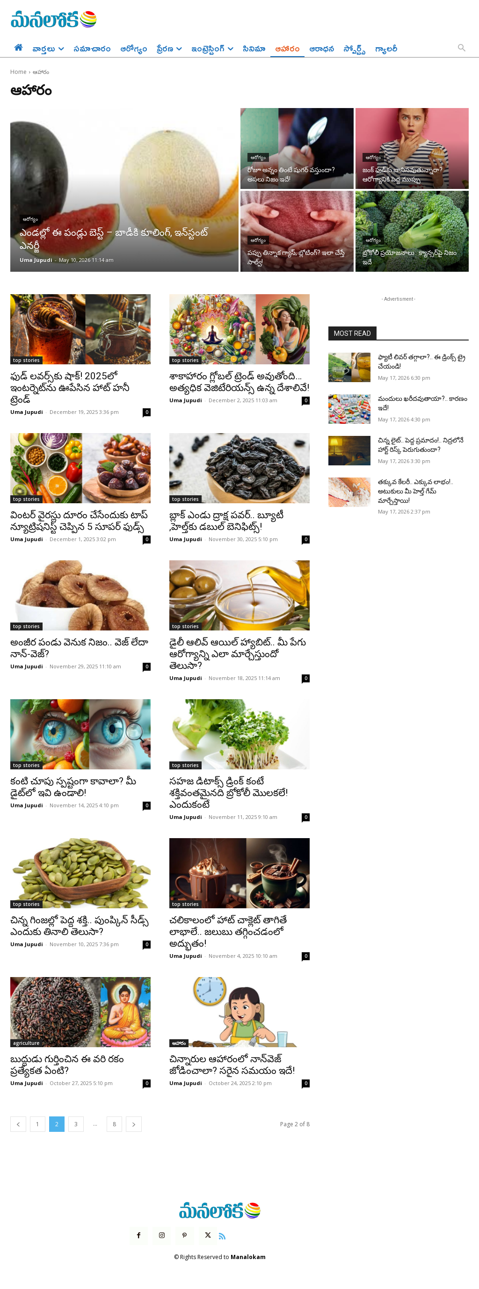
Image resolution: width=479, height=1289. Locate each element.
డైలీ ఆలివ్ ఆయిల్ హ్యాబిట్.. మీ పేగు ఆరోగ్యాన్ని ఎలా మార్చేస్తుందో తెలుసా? (237, 654)
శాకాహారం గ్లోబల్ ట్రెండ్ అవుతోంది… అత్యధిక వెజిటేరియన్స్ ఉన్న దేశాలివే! (239, 381)
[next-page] (134, 1124)
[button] (462, 49)
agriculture (26, 1043)
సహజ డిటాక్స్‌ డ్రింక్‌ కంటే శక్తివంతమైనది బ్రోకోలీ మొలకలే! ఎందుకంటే (228, 792)
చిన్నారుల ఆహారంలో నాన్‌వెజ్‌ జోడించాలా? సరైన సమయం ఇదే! (232, 1064)
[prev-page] (18, 1124)
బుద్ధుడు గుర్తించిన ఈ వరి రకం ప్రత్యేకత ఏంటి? (67, 1064)
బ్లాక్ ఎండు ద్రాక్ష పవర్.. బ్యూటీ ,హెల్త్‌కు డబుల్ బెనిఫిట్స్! (226, 520)
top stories (26, 360)
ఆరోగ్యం (30, 219)
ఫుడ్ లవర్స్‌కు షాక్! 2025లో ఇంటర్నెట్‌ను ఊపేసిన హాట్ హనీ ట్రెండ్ (70, 387)
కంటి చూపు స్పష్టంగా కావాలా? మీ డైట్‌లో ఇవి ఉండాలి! (73, 786)
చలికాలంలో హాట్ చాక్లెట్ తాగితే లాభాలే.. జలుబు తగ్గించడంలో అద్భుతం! (228, 931)
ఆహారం (179, 1043)
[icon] (222, 1235)
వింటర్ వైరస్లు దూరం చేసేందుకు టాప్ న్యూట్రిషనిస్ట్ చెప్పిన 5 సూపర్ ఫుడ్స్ (79, 520)
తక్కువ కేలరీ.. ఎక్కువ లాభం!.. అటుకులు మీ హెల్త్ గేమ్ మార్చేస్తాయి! (415, 491)
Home (18, 72)
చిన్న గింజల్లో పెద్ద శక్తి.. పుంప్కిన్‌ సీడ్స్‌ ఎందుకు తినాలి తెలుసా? (79, 925)
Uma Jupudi (26, 411)
